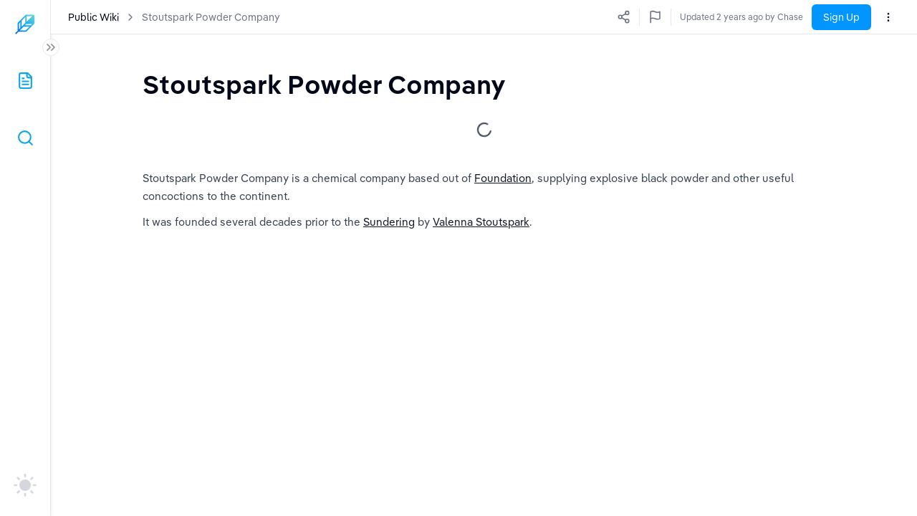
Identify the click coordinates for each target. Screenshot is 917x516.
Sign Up (841, 17)
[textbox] (324, 84)
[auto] (25, 485)
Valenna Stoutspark (481, 222)
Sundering (389, 222)
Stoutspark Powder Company (211, 17)
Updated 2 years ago (761, 16)
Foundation (503, 178)
